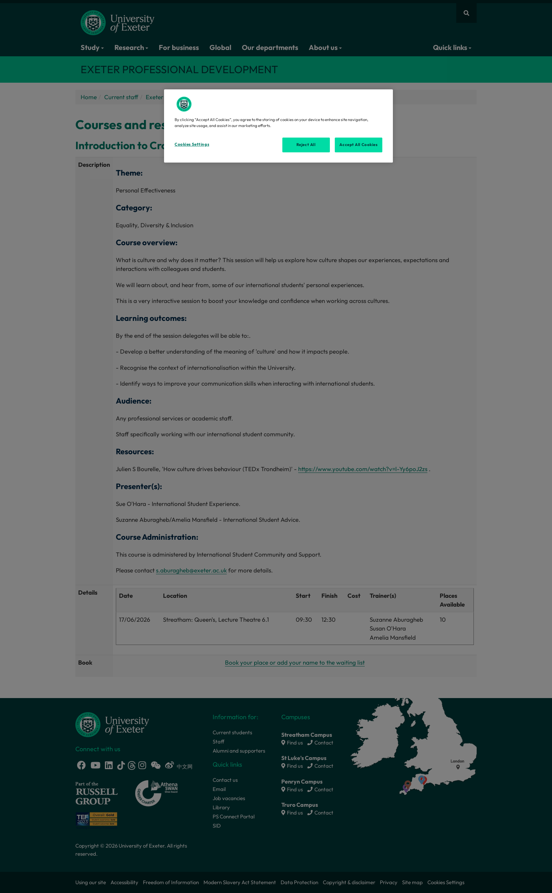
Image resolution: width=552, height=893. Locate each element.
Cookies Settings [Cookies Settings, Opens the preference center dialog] (192, 144)
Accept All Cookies (358, 144)
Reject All (306, 144)
